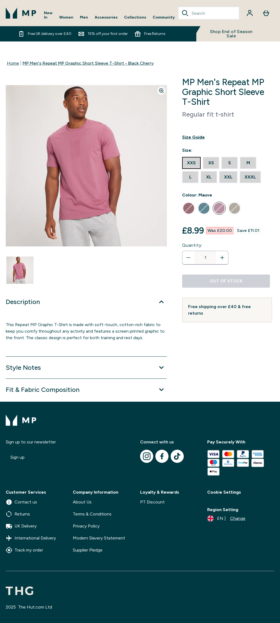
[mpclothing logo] (21, 13)
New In (48, 15)
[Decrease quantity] (188, 257)
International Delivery (31, 538)
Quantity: (192, 245)
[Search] (185, 13)
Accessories (106, 17)
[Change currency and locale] (226, 518)
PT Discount (152, 502)
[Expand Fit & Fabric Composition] (86, 390)
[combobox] (208, 13)
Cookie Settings (224, 492)
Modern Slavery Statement (99, 538)
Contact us (21, 502)
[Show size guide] (227, 137)
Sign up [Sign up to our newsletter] (17, 457)
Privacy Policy (86, 526)
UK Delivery (21, 526)
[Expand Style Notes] (86, 367)
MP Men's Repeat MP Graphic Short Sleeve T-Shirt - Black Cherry (88, 63)
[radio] (191, 163)
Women (66, 17)
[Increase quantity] (222, 257)
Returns (18, 514)
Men (84, 17)
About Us (82, 502)
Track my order (24, 550)
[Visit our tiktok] (177, 456)
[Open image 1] (20, 270)
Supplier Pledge (88, 550)
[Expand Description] (86, 302)
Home (13, 63)
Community (164, 17)
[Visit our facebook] (161, 456)
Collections (135, 17)
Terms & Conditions (92, 514)
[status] (205, 257)
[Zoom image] (161, 90)
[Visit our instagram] (146, 456)
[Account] (250, 13)
